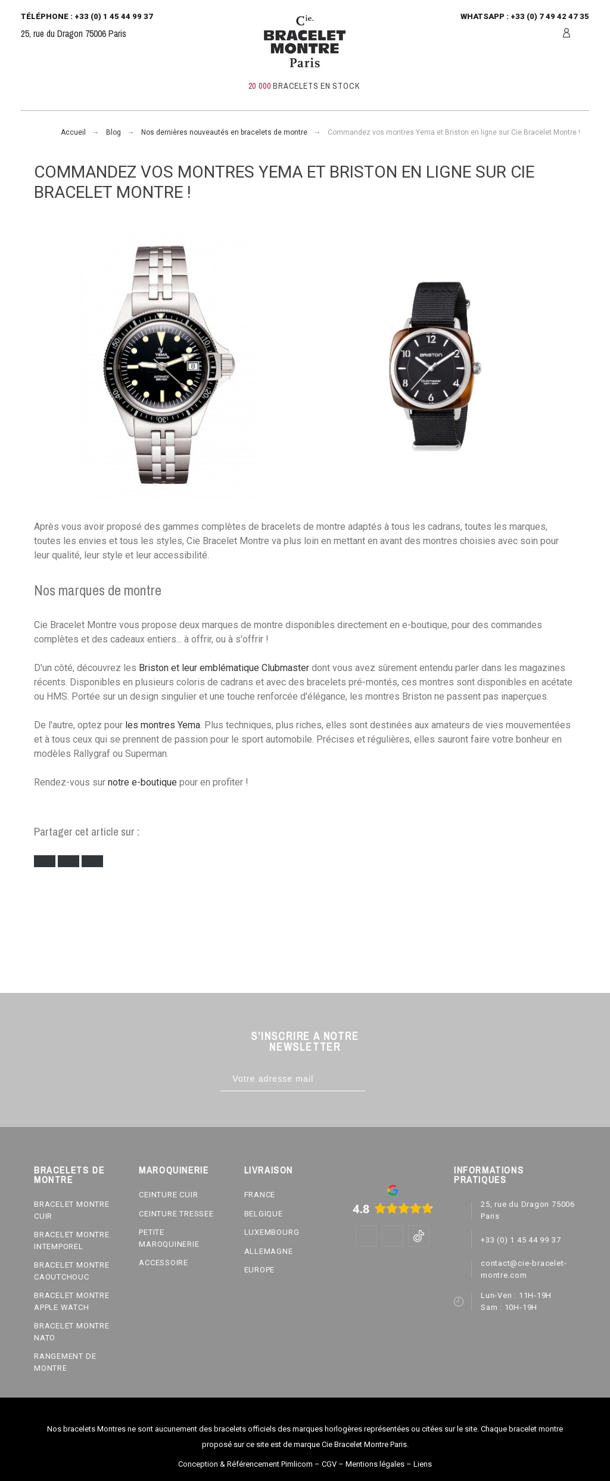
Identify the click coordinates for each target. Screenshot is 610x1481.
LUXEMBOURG (272, 1232)
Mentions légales (375, 1464)
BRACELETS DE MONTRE (69, 1174)
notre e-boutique (142, 782)
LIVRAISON (268, 1169)
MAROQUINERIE (173, 1169)
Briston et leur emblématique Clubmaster (224, 667)
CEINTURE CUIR (168, 1194)
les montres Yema (162, 725)
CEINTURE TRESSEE (176, 1213)
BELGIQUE (263, 1213)
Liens (422, 1464)
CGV (329, 1464)
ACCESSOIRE (163, 1262)
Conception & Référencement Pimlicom (245, 1464)
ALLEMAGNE (268, 1251)
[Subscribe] (377, 1079)
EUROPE (259, 1269)
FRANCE (260, 1194)
